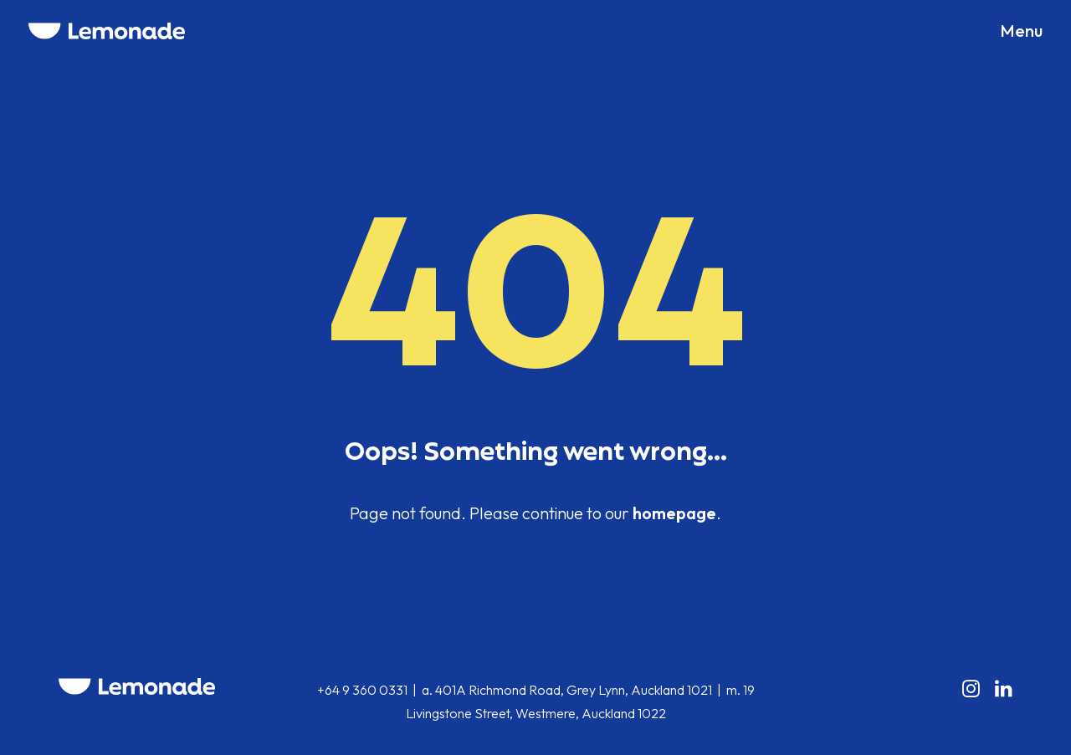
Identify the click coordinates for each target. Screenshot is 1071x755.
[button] (1021, 31)
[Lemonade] (106, 31)
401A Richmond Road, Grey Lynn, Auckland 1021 (573, 689)
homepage (674, 512)
